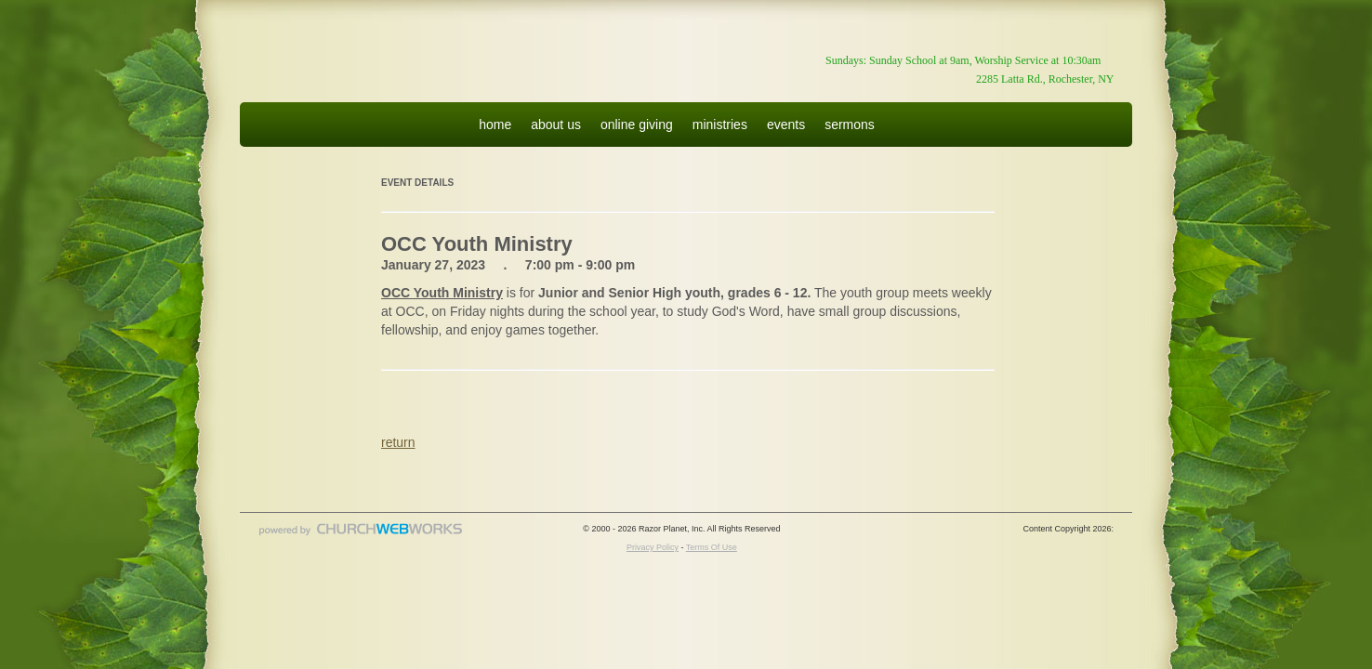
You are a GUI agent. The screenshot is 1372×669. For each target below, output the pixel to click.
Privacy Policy (653, 547)
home (495, 124)
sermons (850, 124)
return (398, 442)
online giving (636, 124)
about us (556, 124)
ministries (720, 124)
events (786, 124)
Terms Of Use (711, 547)
